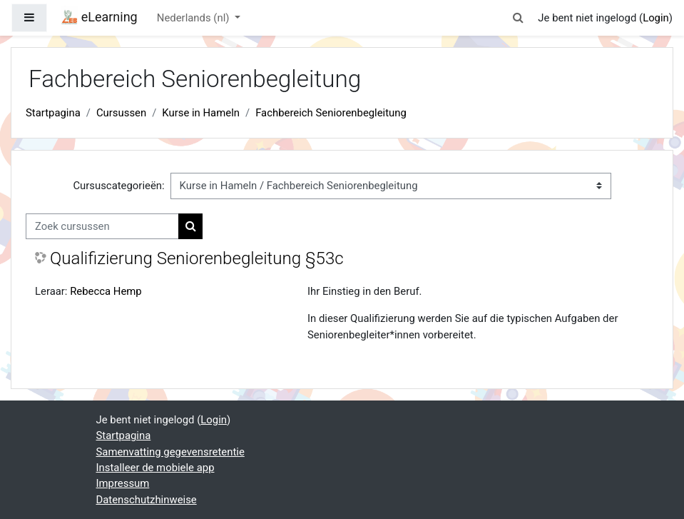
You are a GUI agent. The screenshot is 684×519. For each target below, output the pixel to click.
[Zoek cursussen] (102, 226)
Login (656, 17)
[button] (518, 18)
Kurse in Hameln (201, 112)
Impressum (123, 483)
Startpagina (53, 112)
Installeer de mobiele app (155, 467)
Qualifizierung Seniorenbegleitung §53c (197, 258)
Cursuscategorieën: (118, 185)
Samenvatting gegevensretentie (170, 451)
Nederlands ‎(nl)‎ (194, 17)
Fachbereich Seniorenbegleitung (331, 112)
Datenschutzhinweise (146, 499)
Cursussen (121, 112)
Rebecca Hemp (106, 291)
